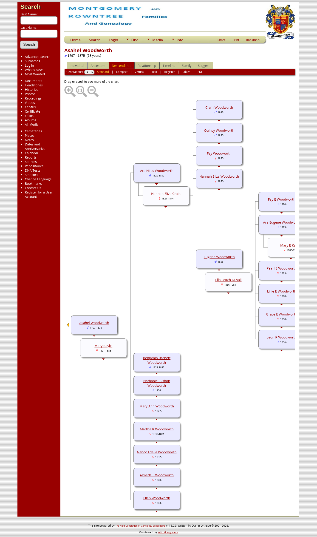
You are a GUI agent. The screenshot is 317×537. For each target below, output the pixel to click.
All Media (32, 124)
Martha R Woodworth (157, 429)
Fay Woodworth (219, 153)
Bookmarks (33, 183)
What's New (33, 70)
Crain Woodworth (219, 107)
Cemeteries (33, 131)
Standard (103, 72)
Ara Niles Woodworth (156, 170)
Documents (33, 81)
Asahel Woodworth (94, 322)
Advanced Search (38, 56)
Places (29, 135)
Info (180, 40)
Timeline (169, 65)
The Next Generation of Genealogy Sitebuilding (140, 525)
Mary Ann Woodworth (156, 406)
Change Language (38, 179)
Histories (31, 89)
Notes (29, 140)
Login (113, 40)
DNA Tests (32, 170)
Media (157, 40)
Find (135, 40)
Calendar (31, 153)
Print (235, 40)
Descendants (121, 65)
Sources (31, 161)
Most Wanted (35, 74)
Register (169, 72)
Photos (30, 94)
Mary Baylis (103, 345)
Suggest (204, 65)
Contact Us (33, 188)
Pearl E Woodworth (282, 268)
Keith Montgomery (168, 532)
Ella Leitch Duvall (228, 279)
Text (154, 72)
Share (222, 40)
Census (30, 107)
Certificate (32, 111)
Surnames (32, 61)
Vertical (139, 72)
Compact (121, 72)
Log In (29, 65)
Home (75, 40)
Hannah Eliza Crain (166, 193)
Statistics (31, 175)
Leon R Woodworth (282, 337)
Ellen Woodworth (156, 498)
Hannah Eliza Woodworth (219, 176)
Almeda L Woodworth (157, 475)
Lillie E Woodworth (281, 291)
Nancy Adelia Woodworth (157, 452)
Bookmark (253, 40)
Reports (31, 157)
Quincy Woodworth (219, 130)
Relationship (147, 65)
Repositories (34, 166)
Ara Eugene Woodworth (281, 222)
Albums (30, 120)
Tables (186, 72)
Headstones (34, 85)
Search (30, 6)
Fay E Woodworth (281, 199)
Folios (29, 116)
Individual (77, 65)
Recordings (33, 98)
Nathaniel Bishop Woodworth (156, 383)
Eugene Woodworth (219, 256)
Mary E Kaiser (290, 245)
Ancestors (98, 65)
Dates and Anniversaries (35, 146)
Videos (30, 102)
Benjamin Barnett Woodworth (156, 360)
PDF (200, 72)
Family (187, 65)
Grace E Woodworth (281, 314)
